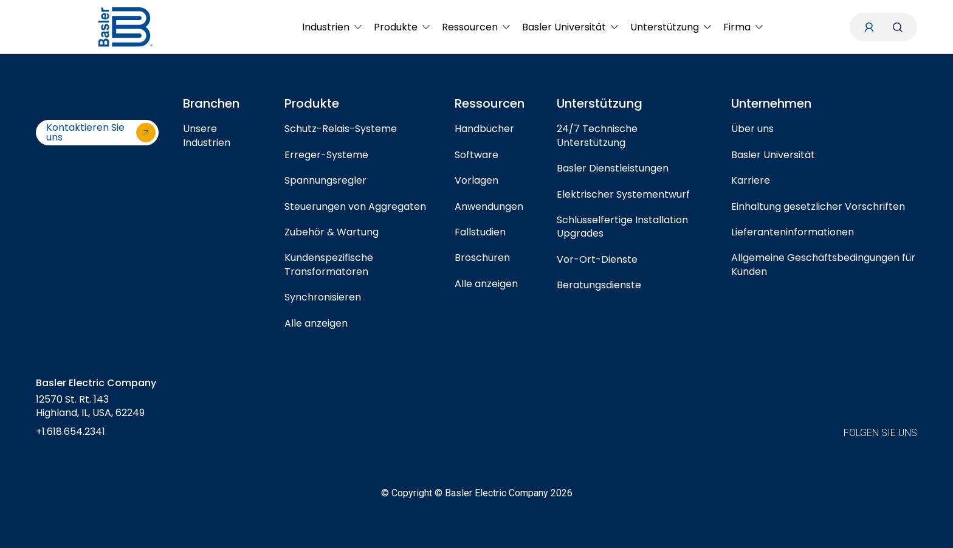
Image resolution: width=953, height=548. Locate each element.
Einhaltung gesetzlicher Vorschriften (818, 206)
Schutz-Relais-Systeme (340, 129)
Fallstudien (480, 232)
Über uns (752, 129)
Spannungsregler (325, 180)
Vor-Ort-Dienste (597, 259)
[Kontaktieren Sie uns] (97, 132)
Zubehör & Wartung (331, 232)
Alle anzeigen (316, 323)
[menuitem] (332, 27)
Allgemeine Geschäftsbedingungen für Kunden (823, 264)
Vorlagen (476, 180)
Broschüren (482, 258)
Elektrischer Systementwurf (623, 194)
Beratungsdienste (599, 285)
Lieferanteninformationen (792, 232)
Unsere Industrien (206, 135)
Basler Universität (773, 155)
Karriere (750, 180)
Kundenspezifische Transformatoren (328, 264)
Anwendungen (489, 206)
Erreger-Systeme (326, 155)
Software (476, 155)
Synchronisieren (322, 297)
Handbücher (484, 129)
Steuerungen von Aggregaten (355, 206)
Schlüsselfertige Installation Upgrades (622, 226)
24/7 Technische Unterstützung (597, 135)
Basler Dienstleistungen (613, 168)
